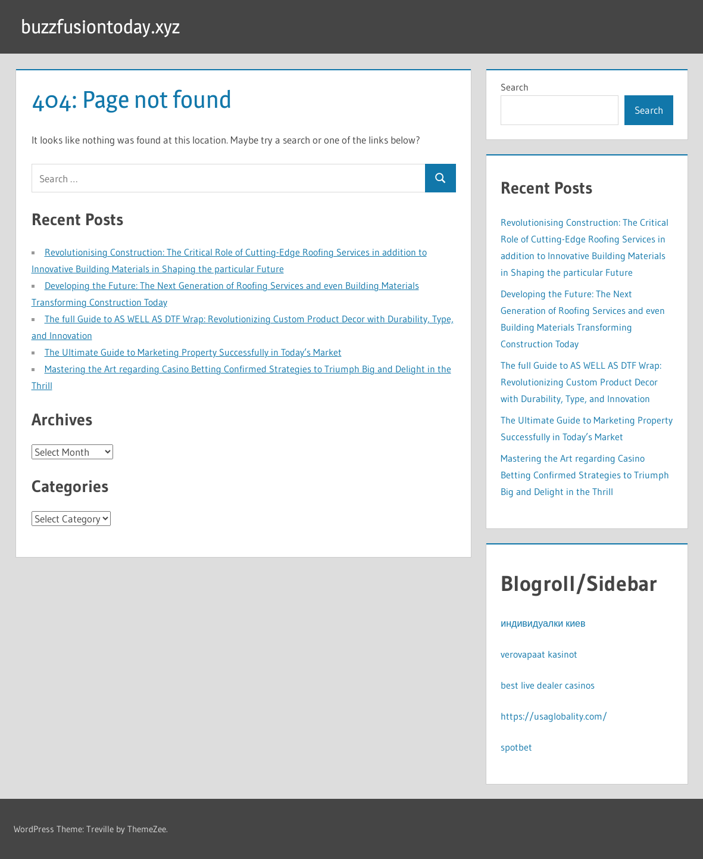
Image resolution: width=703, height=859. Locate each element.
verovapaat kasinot (539, 654)
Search (515, 87)
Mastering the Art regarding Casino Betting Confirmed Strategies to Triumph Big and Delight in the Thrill (585, 474)
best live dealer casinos (548, 685)
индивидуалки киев (543, 623)
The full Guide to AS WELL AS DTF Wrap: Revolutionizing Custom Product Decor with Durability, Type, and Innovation (581, 381)
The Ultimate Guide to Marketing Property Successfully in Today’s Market (193, 352)
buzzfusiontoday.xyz (100, 26)
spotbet (516, 747)
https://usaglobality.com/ (554, 716)
